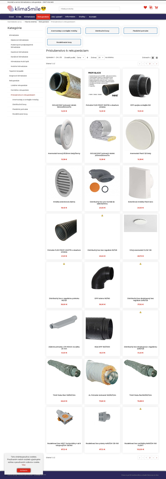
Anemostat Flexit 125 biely (140, 153)
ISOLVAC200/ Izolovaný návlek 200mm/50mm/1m (102, 154)
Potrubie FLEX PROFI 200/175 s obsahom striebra (64, 251)
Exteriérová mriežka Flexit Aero (140, 202)
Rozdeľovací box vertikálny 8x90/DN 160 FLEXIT (140, 444)
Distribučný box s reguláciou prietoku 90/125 (64, 299)
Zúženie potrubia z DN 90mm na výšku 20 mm (64, 348)
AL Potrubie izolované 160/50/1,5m (102, 395)
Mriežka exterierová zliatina (64, 202)
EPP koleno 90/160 (102, 298)
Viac (24, 465)
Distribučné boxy (102, 31)
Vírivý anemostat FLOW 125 (140, 250)
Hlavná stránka (31, 22)
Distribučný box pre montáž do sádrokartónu (102, 203)
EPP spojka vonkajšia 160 (140, 105)
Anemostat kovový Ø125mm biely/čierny (64, 153)
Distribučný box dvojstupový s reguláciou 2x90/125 (140, 348)
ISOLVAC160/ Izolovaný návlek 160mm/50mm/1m (64, 106)
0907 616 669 (48, 2)
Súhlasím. (24, 470)
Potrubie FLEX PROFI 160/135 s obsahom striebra (102, 106)
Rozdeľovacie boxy (64, 42)
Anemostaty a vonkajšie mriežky (64, 31)
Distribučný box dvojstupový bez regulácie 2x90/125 (140, 299)
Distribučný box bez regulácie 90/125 (102, 250)
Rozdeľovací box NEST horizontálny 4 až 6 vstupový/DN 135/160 (64, 444)
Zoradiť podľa (69, 58)
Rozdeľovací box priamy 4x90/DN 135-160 (102, 443)
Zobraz (94, 58)
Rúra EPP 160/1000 (102, 347)
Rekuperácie (44, 22)
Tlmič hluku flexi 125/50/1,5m (64, 395)
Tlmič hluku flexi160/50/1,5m (140, 395)
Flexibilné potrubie (140, 31)
